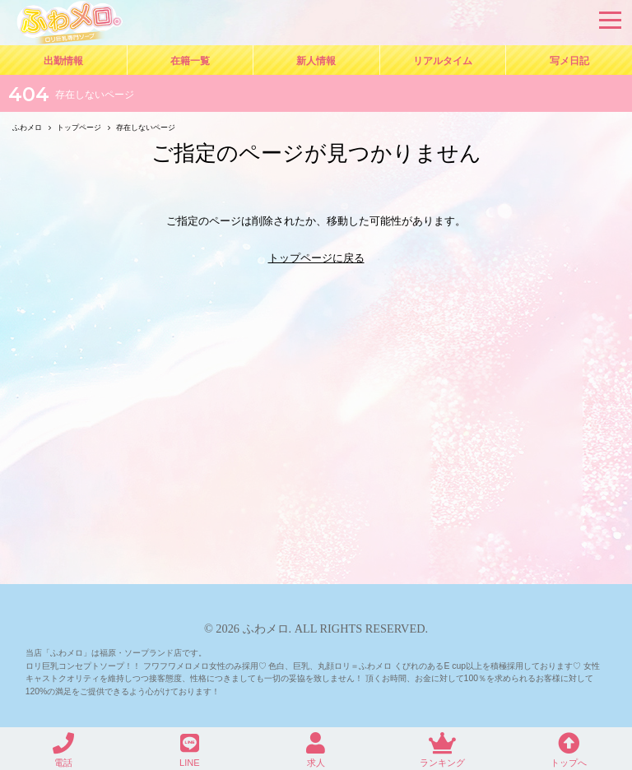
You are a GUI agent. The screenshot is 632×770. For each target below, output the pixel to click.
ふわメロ (266, 628)
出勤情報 (63, 60)
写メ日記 (569, 60)
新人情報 (316, 60)
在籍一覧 (190, 60)
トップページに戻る (316, 258)
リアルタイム (442, 60)
